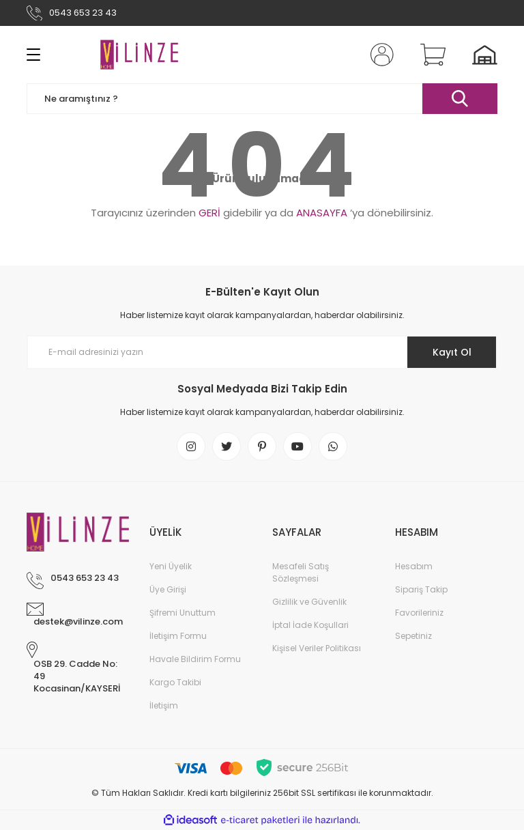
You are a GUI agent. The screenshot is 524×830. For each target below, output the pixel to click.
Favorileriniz (419, 612)
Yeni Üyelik (170, 566)
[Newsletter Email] (262, 352)
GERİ (209, 212)
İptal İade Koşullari (310, 625)
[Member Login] (379, 54)
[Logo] (139, 54)
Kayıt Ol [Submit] (452, 352)
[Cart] (430, 54)
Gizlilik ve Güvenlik (309, 601)
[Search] (262, 98)
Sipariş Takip (421, 589)
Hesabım (414, 566)
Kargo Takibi (175, 682)
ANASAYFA (321, 212)
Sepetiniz (413, 636)
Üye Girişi (167, 589)
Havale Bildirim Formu (195, 659)
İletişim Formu (178, 636)
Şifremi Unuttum (182, 612)
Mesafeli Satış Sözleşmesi (300, 572)
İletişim (163, 705)
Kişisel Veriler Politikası (316, 648)
